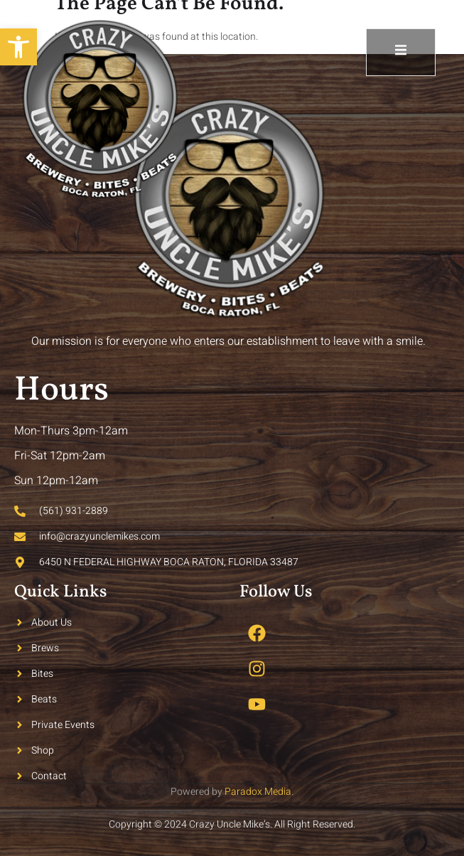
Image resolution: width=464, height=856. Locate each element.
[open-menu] (401, 52)
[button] (18, 46)
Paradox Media (258, 791)
